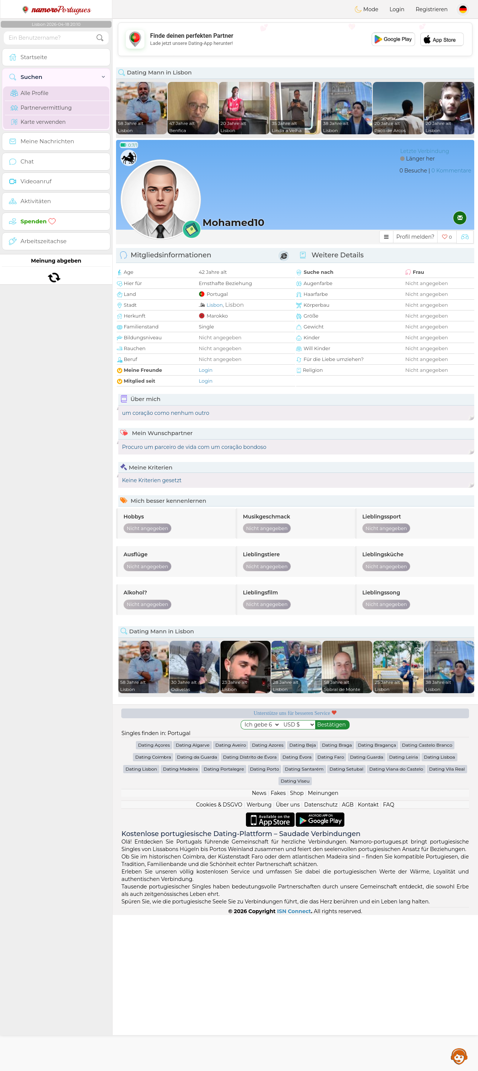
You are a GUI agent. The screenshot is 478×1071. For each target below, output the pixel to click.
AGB (347, 804)
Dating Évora (297, 757)
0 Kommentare (451, 170)
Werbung (259, 804)
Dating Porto (264, 769)
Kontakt (368, 804)
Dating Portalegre (224, 769)
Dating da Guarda (197, 757)
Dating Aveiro (230, 745)
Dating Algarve (192, 745)
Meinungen (323, 793)
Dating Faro (330, 757)
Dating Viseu (295, 781)
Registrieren (431, 9)
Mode (366, 9)
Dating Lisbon (141, 769)
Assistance (459, 1056)
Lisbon (215, 305)
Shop (297, 793)
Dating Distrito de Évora (250, 757)
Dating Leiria (403, 757)
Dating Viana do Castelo (396, 769)
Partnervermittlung (41, 107)
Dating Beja (302, 745)
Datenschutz (320, 804)
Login (397, 9)
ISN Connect (294, 911)
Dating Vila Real (447, 769)
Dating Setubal (346, 769)
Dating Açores (154, 745)
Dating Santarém (304, 769)
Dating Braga (337, 745)
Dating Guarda (366, 757)
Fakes (278, 793)
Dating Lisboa (439, 757)
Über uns (288, 804)
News (259, 793)
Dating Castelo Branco (427, 745)
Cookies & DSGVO (219, 804)
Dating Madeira (180, 769)
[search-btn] (100, 38)
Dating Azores (268, 745)
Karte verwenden (38, 122)
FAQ (388, 804)
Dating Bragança (377, 745)
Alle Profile (29, 93)
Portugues (56, 9)
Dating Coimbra (153, 757)
